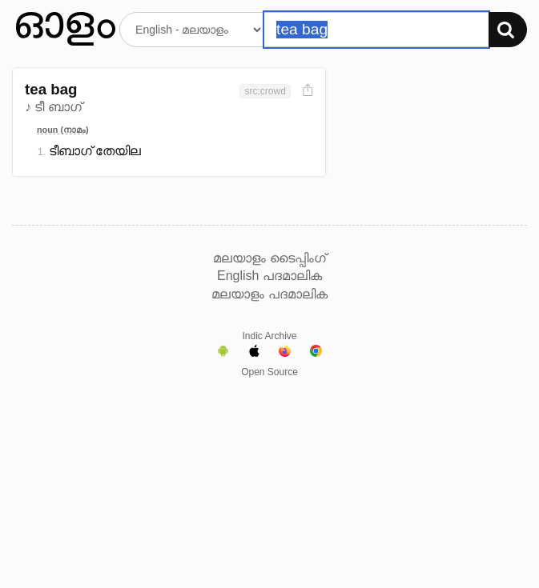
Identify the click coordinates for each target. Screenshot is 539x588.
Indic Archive (269, 336)
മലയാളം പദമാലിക (269, 294)
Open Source (269, 372)
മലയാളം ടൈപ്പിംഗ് (269, 258)
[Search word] (376, 29)
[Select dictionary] (191, 29)
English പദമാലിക (269, 275)
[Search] (508, 29)
